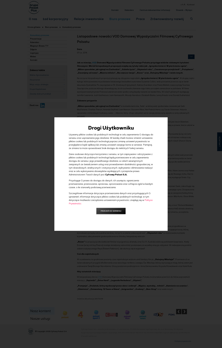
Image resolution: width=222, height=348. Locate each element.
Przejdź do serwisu (111, 211)
